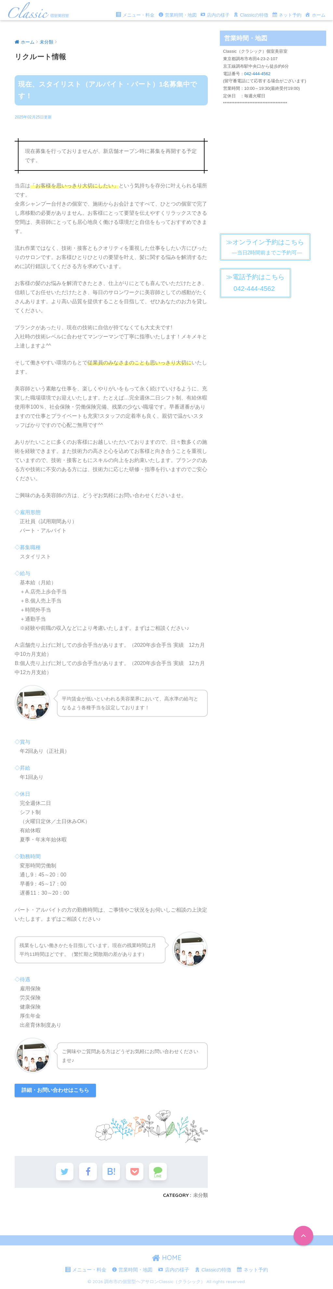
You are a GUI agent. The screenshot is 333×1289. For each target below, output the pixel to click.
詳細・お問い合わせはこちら (55, 1090)
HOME (166, 1258)
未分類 (200, 1195)
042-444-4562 (257, 73)
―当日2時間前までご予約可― (265, 246)
